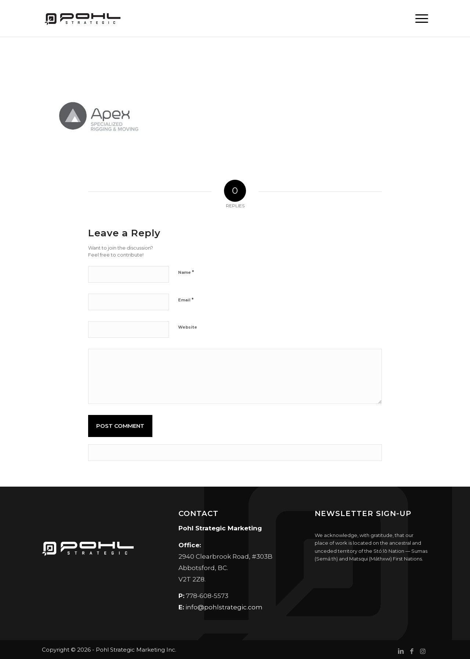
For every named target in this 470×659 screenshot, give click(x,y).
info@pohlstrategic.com (224, 607)
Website (187, 327)
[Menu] (419, 18)
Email (186, 299)
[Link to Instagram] (422, 651)
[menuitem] (419, 18)
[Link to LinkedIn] (400, 651)
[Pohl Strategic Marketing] (82, 18)
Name (186, 272)
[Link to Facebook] (411, 651)
